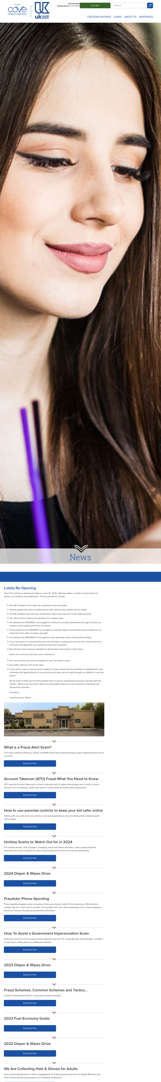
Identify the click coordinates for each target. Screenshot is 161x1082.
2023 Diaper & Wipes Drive (27, 965)
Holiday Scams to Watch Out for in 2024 (38, 842)
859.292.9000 (74, 4)
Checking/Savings (99, 16)
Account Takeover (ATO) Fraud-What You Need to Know (51, 779)
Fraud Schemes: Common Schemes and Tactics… (46, 990)
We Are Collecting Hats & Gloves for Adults (41, 1069)
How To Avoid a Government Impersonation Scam (46, 933)
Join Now (95, 5)
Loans (118, 16)
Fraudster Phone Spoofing (26, 898)
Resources (146, 16)
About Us (130, 16)
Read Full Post (32, 764)
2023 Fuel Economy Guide (27, 1018)
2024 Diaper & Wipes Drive (27, 873)
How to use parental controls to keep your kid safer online (53, 810)
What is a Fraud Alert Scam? (27, 747)
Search (150, 6)
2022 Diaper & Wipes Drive (27, 1043)
